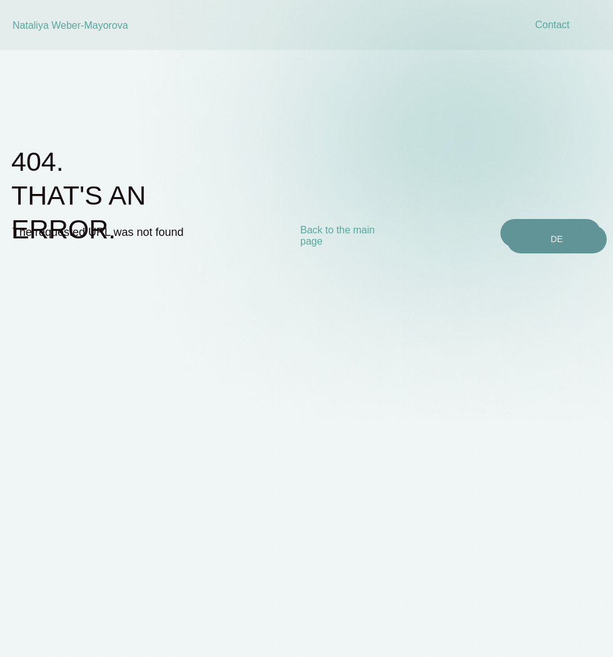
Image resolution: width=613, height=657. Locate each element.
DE (556, 239)
